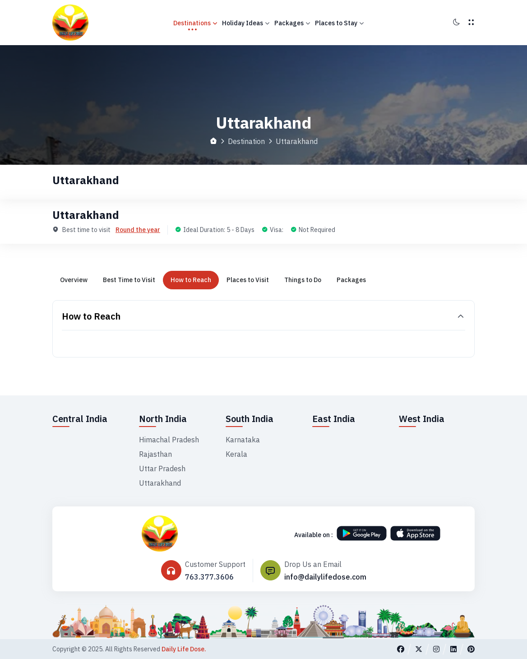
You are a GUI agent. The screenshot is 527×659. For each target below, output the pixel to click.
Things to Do (302, 280)
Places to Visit (248, 280)
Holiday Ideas (246, 23)
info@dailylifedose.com (325, 576)
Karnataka (243, 439)
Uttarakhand (160, 482)
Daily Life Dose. (184, 649)
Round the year (138, 230)
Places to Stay (339, 23)
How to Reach (191, 280)
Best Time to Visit (129, 280)
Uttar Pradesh (162, 468)
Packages (292, 23)
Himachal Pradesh (169, 439)
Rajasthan (155, 454)
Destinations (195, 23)
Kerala (236, 454)
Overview (74, 280)
